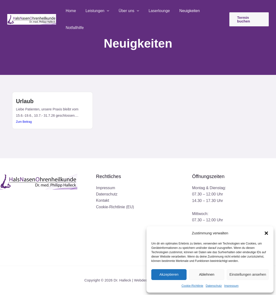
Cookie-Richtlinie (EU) (115, 207)
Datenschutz (214, 286)
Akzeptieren (168, 274)
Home (71, 11)
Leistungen (96, 11)
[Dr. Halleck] (31, 11)
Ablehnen (206, 274)
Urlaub (25, 101)
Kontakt (102, 201)
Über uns (126, 11)
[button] (266, 233)
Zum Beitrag (24, 121)
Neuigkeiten (183, 11)
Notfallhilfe (210, 11)
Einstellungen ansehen (247, 274)
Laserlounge (154, 11)
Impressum (231, 286)
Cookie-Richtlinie (192, 286)
